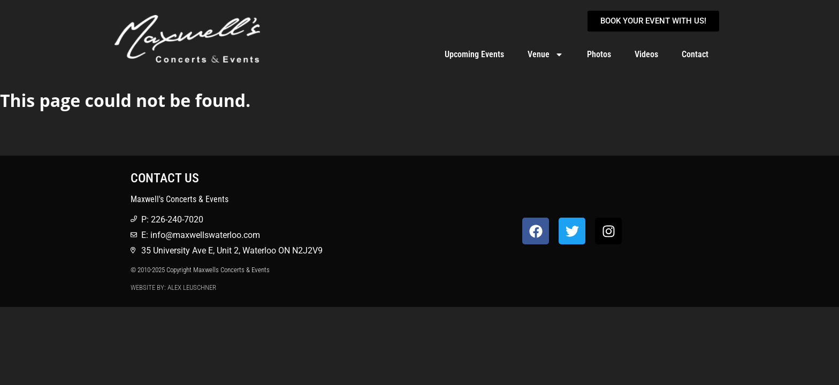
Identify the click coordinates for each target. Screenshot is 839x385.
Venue (545, 54)
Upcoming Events (474, 54)
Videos (646, 54)
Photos (599, 54)
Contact (695, 54)
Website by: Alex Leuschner (173, 287)
